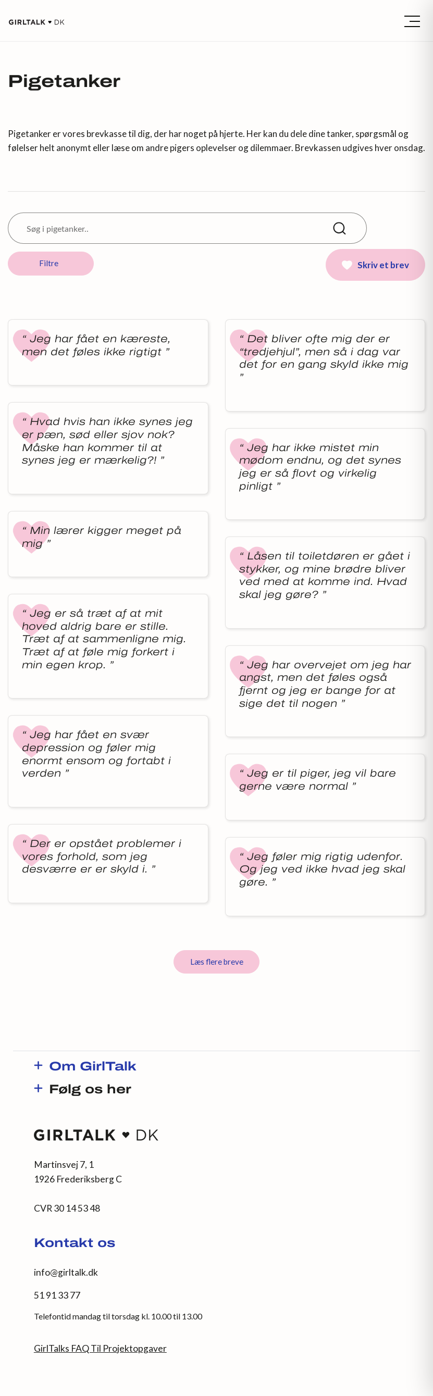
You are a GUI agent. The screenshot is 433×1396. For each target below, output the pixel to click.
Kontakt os (74, 1244)
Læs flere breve (216, 961)
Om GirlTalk (93, 1067)
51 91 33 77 (57, 1295)
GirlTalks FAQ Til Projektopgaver (100, 1348)
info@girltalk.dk (66, 1272)
